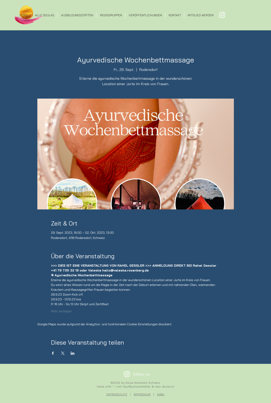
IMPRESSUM (142, 394)
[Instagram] (222, 15)
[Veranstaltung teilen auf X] (63, 353)
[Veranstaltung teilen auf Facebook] (53, 353)
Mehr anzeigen (61, 311)
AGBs (160, 394)
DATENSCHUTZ (116, 394)
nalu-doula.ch (164, 386)
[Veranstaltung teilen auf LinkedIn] (72, 353)
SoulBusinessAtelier (137, 386)
